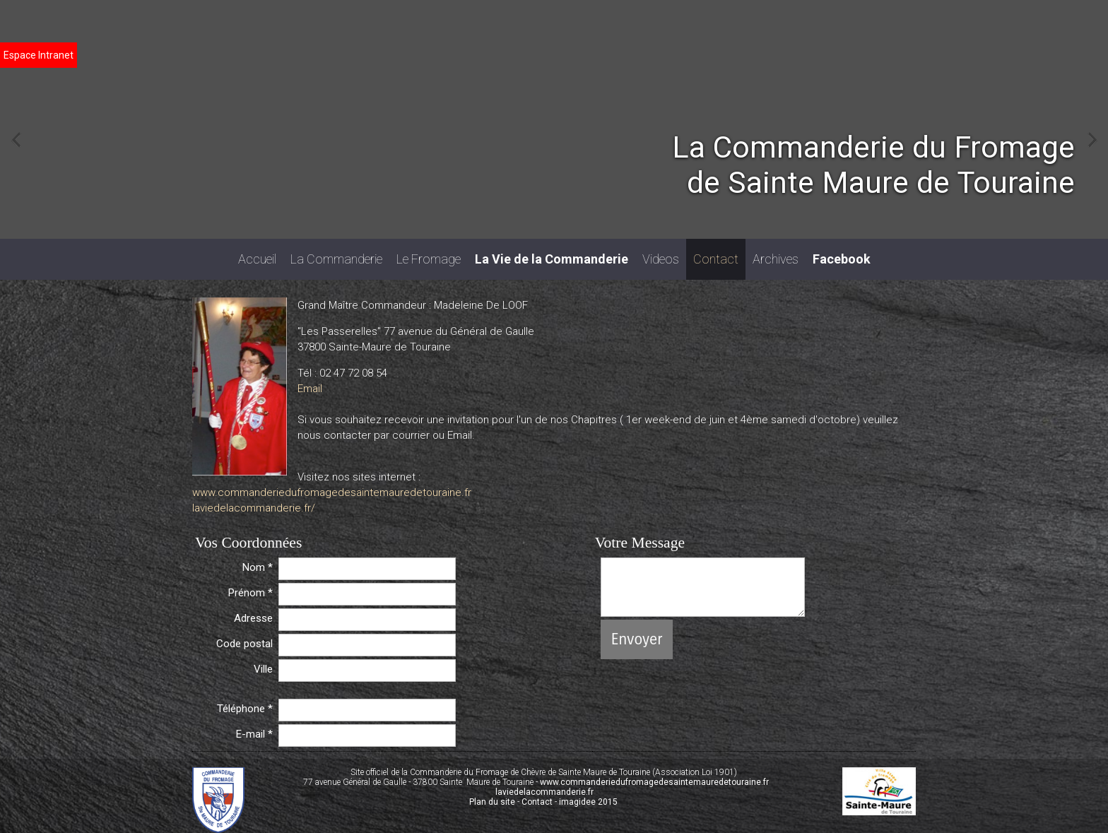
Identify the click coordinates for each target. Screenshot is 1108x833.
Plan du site (492, 802)
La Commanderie (336, 259)
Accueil (257, 259)
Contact (715, 259)
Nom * (257, 567)
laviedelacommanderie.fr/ (253, 508)
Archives (775, 259)
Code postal (244, 643)
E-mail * (254, 734)
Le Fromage (428, 259)
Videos (660, 259)
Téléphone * (245, 708)
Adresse (253, 618)
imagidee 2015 (588, 802)
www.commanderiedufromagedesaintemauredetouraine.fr (331, 492)
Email (309, 388)
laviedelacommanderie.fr (544, 792)
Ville (263, 669)
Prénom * (250, 592)
